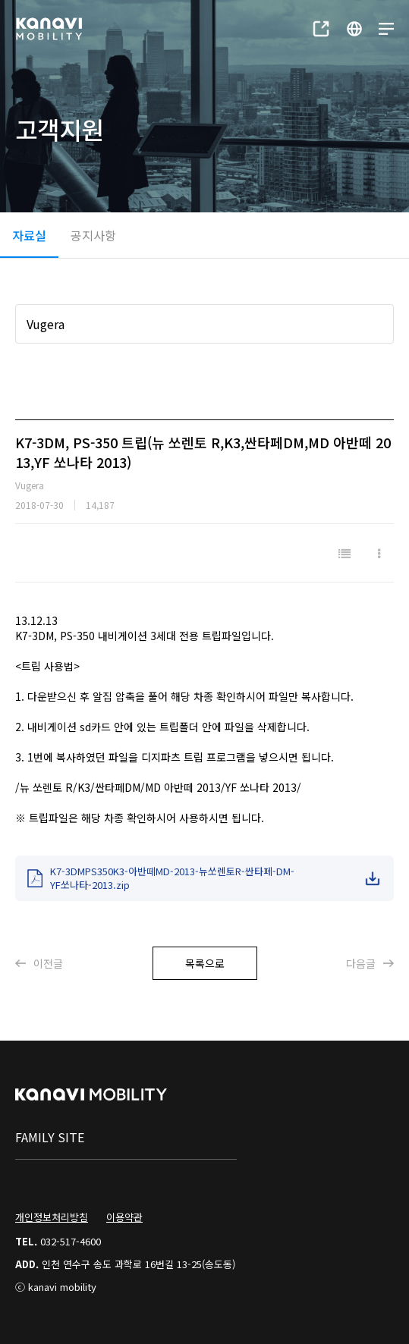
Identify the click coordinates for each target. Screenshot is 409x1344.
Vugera (45, 324)
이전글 (39, 963)
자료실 (29, 235)
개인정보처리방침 (51, 1217)
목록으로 (205, 963)
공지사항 (93, 235)
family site (49, 1137)
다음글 (370, 963)
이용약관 (124, 1217)
